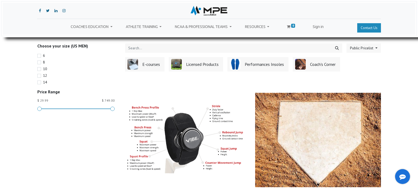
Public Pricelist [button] (362, 48)
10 (45, 68)
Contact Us (369, 27)
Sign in (318, 27)
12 (45, 75)
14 (45, 82)
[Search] (337, 48)
